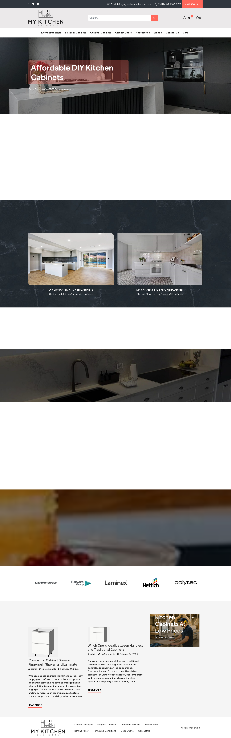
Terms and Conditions (104, 730)
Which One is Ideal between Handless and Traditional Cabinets (115, 647)
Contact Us (144, 730)
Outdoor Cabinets (130, 724)
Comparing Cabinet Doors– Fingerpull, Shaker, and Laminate (52, 662)
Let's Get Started (164, 637)
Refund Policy (81, 730)
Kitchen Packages (83, 724)
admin (32, 669)
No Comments (47, 669)
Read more (35, 704)
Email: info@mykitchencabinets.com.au (129, 4)
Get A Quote (192, 3)
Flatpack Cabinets (106, 724)
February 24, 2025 (68, 669)
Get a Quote (127, 730)
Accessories (151, 724)
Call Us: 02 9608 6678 (168, 4)
